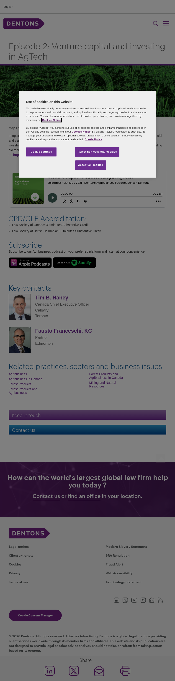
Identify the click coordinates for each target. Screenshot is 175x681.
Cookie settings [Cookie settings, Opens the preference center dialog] (41, 152)
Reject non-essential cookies (97, 152)
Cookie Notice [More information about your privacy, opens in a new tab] (93, 139)
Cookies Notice (51, 120)
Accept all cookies (90, 165)
